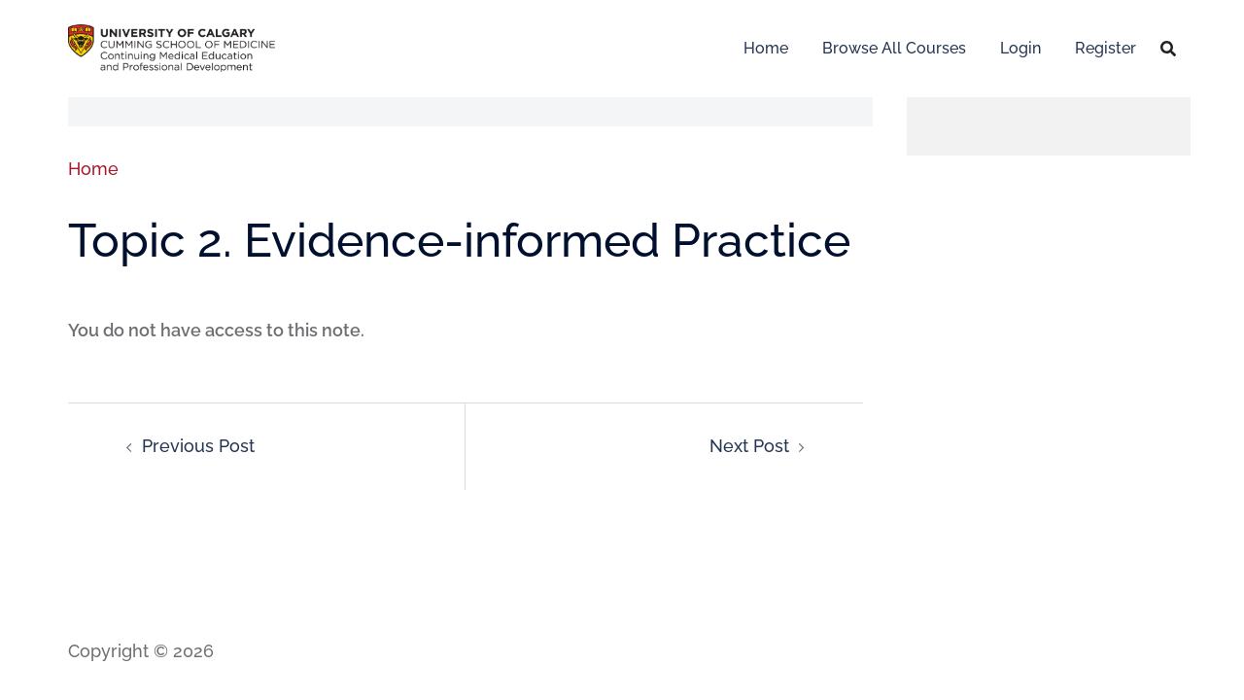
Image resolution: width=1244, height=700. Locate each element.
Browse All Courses (894, 48)
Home (765, 48)
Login (1020, 48)
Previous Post (198, 446)
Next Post (749, 446)
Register (1105, 48)
